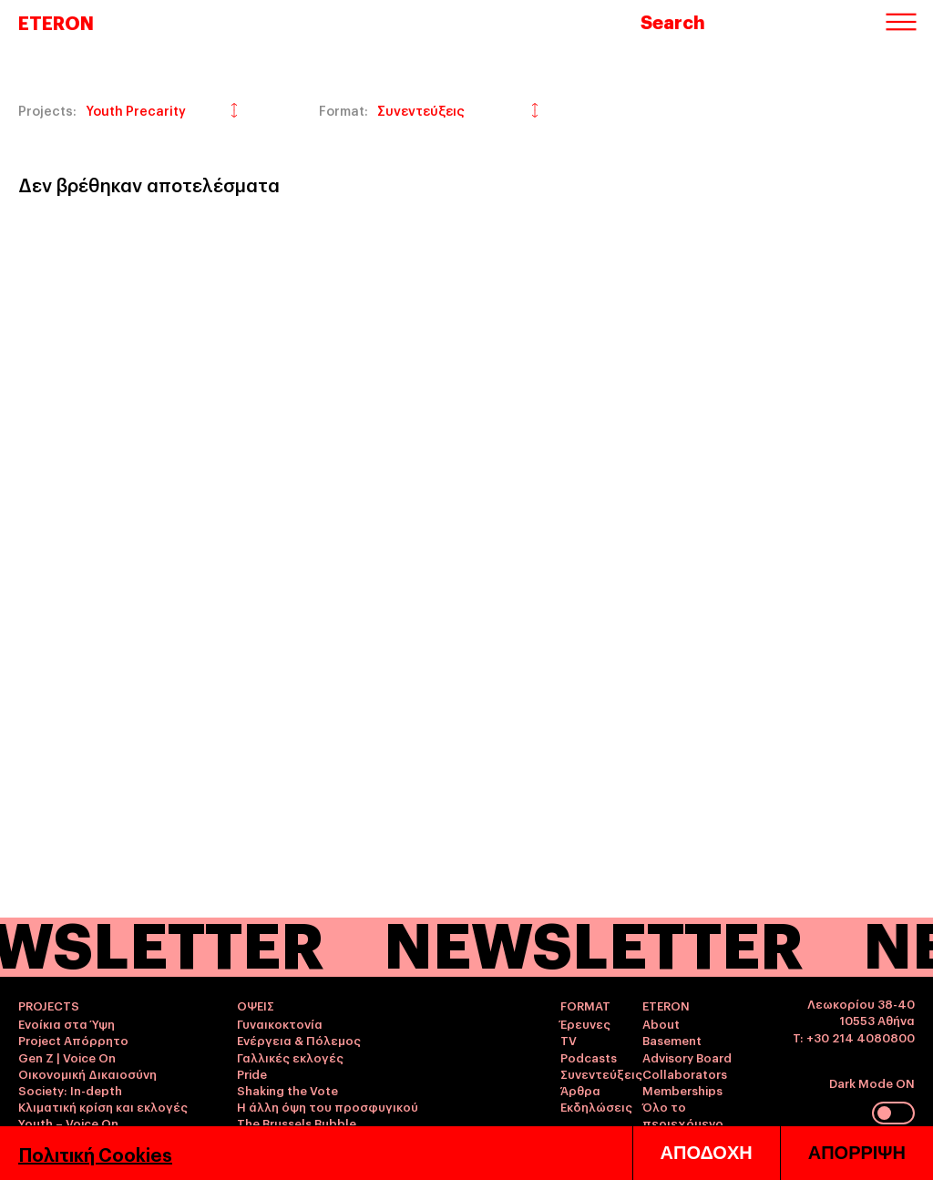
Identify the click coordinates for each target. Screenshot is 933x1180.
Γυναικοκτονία (280, 1023)
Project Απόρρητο (73, 1039)
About (661, 1023)
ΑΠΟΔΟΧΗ (707, 1153)
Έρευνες (585, 1023)
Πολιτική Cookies (95, 1154)
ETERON (56, 22)
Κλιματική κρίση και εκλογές (103, 1106)
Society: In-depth (70, 1090)
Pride (252, 1073)
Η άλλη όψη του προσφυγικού (327, 1106)
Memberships (682, 1090)
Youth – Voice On (68, 1122)
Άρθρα (580, 1090)
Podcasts (588, 1057)
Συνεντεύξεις (601, 1073)
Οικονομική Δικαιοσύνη (87, 1073)
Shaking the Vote (287, 1090)
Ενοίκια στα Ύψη (66, 1023)
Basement (672, 1039)
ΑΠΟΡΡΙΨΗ (857, 1153)
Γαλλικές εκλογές (290, 1057)
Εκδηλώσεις (596, 1106)
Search (673, 21)
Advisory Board (687, 1057)
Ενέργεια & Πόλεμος (299, 1039)
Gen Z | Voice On (67, 1057)
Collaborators (684, 1073)
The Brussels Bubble (296, 1122)
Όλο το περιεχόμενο (682, 1114)
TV (568, 1039)
